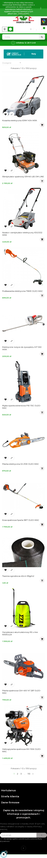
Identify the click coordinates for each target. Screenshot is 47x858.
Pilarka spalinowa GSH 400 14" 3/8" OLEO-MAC (21, 691)
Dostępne (12, 63)
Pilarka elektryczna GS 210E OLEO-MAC (20, 464)
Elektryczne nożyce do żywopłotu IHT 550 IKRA (21, 348)
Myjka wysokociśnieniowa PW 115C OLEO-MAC (21, 406)
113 (29, 774)
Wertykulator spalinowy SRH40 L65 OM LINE (23, 176)
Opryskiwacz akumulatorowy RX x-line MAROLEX (20, 633)
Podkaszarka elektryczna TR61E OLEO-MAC (22, 291)
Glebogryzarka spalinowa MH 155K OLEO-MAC (21, 750)
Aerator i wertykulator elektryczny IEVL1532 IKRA (22, 233)
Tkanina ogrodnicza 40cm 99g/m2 (18, 576)
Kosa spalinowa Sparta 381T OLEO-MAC (20, 520)
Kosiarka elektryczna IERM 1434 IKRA (19, 120)
